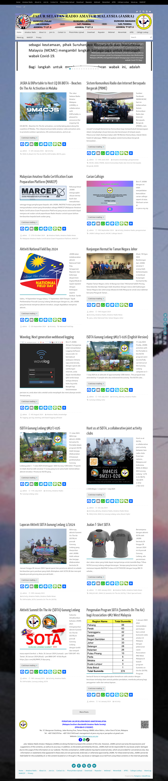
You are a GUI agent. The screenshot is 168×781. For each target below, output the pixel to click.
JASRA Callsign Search (97, 233)
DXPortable (51, 154)
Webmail (97, 2)
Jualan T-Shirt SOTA (98, 525)
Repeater (89, 2)
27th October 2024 (38, 235)
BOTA (44, 154)
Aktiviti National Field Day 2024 (39, 249)
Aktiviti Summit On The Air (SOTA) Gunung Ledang (50, 610)
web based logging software (52, 418)
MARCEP (142, 2)
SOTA (34, 600)
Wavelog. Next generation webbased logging (47, 337)
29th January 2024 (38, 593)
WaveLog (134, 2)
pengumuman (133, 160)
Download (80, 2)
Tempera (137, 776)
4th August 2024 (37, 415)
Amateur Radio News (68, 235)
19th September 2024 (106, 230)
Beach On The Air (35, 154)
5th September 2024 (38, 327)
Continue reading (30, 138)
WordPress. (146, 776)
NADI (97, 163)
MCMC (91, 163)
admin (24, 151)
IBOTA (59, 154)
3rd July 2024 (103, 508)
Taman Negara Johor (115, 318)
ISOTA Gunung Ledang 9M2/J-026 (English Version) (117, 337)
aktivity (121, 397)
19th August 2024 (104, 312)
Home (18, 2)
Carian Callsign (95, 177)
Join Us (45, 2)
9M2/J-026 (93, 514)
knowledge (124, 160)
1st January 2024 (104, 702)
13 (98, 68)
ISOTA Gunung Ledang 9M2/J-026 (40, 428)
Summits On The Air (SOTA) (46, 600)
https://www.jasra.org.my (87, 736)
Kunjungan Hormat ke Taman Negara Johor (112, 249)
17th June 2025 (103, 160)
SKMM (96, 166)
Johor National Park (100, 318)
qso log (31, 418)
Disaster (116, 160)
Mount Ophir (125, 514)
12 (95, 68)
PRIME (101, 163)
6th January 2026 (37, 151)
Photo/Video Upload (67, 2)
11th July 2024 (103, 397)
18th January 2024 (38, 678)
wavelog (38, 418)
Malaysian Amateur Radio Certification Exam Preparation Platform (46, 239)
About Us (38, 2)
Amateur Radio (27, 2)
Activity (50, 151)
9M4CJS (25, 154)
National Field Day (66, 327)
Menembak (106, 2)
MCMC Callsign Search (114, 233)
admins (91, 702)
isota (103, 400)
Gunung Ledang (95, 400)
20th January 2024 (104, 590)
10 (91, 68)
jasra (63, 154)
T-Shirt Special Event (133, 593)
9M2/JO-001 (93, 593)
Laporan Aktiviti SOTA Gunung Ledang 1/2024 (47, 525)
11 (93, 68)
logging (25, 418)
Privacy (18, 7)
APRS (114, 2)
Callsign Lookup (123, 2)
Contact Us (54, 2)
